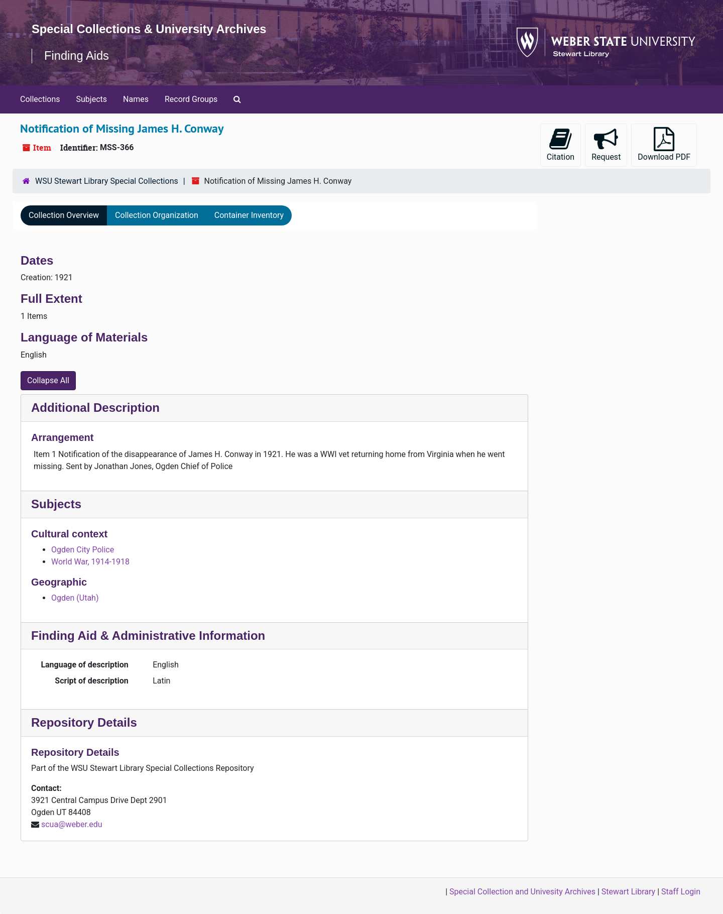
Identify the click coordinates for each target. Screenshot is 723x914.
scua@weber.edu (71, 824)
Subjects (91, 99)
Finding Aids (77, 55)
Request (606, 144)
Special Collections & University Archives (151, 29)
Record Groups (191, 99)
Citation (560, 144)
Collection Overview (64, 215)
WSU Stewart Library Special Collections (106, 181)
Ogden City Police (82, 549)
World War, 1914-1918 (90, 561)
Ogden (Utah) (74, 598)
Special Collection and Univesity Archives (522, 891)
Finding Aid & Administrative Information (148, 635)
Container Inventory (249, 215)
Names (136, 99)
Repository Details (84, 722)
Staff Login (680, 891)
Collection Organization (156, 215)
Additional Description (95, 407)
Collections (40, 99)
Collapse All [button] (48, 380)
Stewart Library (628, 891)
